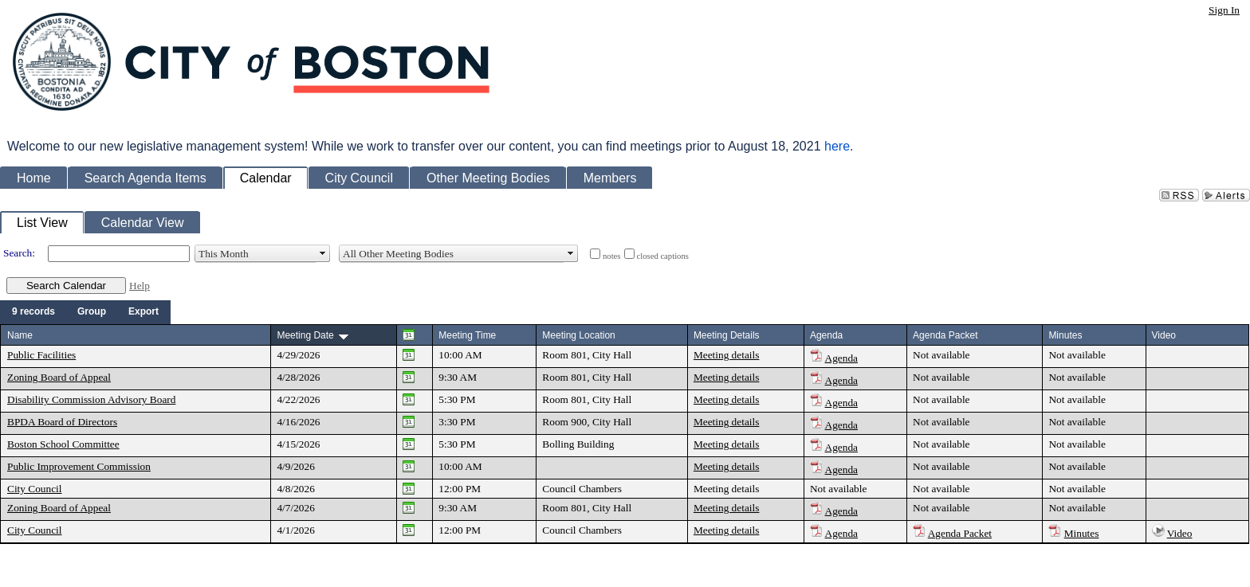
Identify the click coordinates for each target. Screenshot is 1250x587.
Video (1180, 533)
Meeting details (727, 355)
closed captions (663, 256)
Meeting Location (578, 335)
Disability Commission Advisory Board (91, 399)
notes (612, 256)
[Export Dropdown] (143, 312)
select (323, 253)
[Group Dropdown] (92, 312)
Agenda (841, 358)
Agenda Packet (960, 533)
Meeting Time (467, 335)
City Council (34, 489)
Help (139, 286)
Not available (941, 355)
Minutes (1081, 533)
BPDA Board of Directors (62, 422)
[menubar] (85, 312)
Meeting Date (305, 335)
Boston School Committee (63, 444)
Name (20, 335)
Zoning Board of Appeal (59, 377)
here (837, 146)
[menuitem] (33, 312)
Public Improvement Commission (79, 466)
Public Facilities (41, 355)
